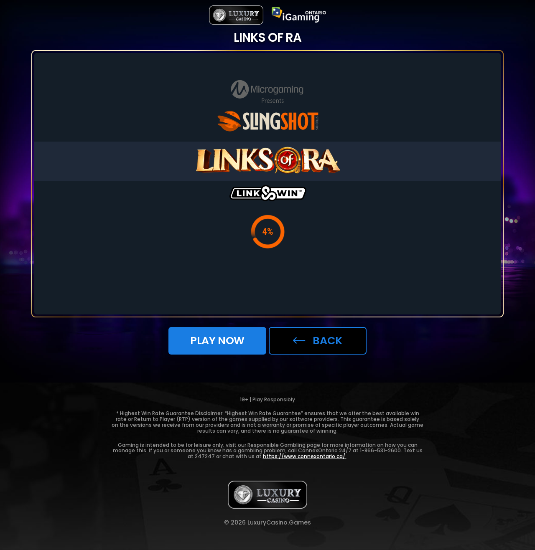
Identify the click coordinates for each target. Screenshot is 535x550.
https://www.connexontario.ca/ (304, 456)
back (317, 340)
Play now (217, 340)
